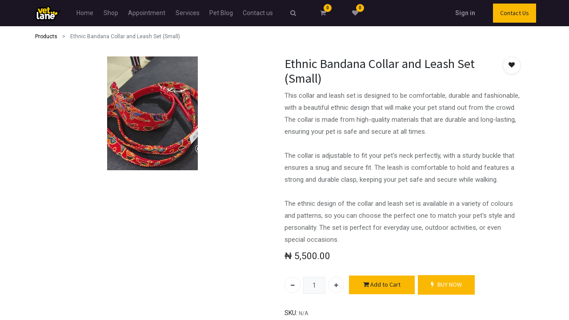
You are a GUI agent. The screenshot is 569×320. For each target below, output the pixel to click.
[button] (512, 65)
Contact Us (514, 13)
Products (46, 36)
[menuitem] (85, 13)
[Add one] (336, 285)
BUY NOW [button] (446, 284)
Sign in (465, 12)
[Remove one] (292, 285)
